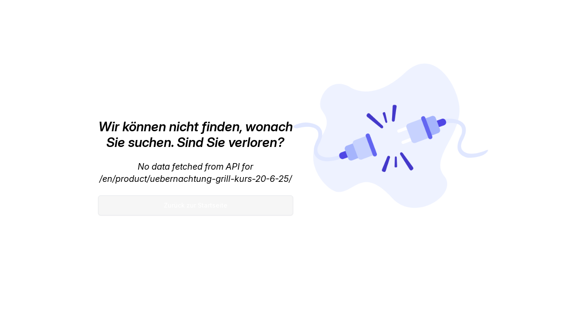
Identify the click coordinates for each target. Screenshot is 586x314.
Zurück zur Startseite (195, 205)
